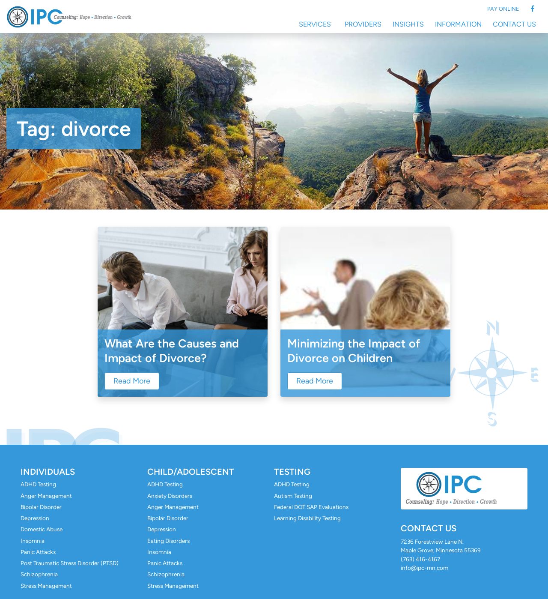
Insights (408, 24)
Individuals (48, 472)
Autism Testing (293, 495)
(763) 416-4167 (420, 559)
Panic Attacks (38, 551)
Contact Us (514, 24)
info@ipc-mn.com (424, 567)
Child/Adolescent (190, 472)
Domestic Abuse (42, 529)
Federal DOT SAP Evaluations (311, 506)
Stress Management (46, 585)
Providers (363, 24)
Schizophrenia (39, 574)
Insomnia (33, 540)
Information (458, 24)
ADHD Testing (38, 484)
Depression (35, 518)
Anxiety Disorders (169, 495)
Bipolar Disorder (41, 506)
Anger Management (46, 495)
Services (315, 24)
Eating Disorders (168, 540)
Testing (292, 472)
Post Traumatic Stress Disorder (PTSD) (70, 563)
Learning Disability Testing (307, 518)
